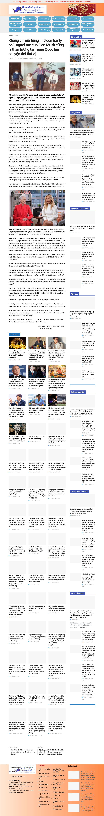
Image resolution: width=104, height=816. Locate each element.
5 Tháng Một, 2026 (14, 617)
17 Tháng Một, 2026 (54, 419)
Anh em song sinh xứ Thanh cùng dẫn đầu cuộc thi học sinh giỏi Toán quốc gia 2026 (82, 228)
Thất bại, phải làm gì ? (58, 19)
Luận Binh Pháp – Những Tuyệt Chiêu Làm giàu (58, 770)
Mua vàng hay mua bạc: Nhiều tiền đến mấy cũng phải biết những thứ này (56, 608)
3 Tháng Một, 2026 (53, 613)
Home (10, 35)
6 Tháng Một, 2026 (14, 588)
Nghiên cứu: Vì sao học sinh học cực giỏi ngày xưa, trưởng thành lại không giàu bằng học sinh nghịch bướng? (56, 522)
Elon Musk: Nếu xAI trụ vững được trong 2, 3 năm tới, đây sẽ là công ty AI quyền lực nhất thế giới (88, 635)
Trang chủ (15, 19)
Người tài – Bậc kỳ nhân (15, 24)
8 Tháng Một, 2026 (53, 529)
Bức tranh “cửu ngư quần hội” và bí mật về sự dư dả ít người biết (36, 698)
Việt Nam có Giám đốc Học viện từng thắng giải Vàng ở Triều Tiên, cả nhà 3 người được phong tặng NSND (17, 522)
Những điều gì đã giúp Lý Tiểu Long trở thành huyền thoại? (17, 492)
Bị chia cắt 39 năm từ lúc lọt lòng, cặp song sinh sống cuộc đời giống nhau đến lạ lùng (82, 314)
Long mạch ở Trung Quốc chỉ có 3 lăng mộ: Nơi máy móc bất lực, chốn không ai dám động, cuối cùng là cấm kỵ (17, 727)
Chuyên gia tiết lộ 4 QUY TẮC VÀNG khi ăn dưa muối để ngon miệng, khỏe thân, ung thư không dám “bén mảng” (36, 670)
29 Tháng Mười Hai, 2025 (55, 704)
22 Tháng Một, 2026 (14, 359)
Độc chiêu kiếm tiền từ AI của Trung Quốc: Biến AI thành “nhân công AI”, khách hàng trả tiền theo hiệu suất (88, 44)
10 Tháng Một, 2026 (34, 500)
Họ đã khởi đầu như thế (73, 30)
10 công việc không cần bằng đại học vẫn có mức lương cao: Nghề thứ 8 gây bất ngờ (88, 72)
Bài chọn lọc (16, 35)
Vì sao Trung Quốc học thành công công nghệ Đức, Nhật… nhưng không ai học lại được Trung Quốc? (56, 727)
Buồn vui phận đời (59, 24)
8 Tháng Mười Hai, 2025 (88, 379)
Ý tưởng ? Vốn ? (73, 19)
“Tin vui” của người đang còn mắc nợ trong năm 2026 (36, 608)
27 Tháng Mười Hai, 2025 (55, 733)
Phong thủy (15, 30)
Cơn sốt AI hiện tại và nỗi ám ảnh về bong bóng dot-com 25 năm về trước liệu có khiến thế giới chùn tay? (17, 670)
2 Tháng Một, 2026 (33, 641)
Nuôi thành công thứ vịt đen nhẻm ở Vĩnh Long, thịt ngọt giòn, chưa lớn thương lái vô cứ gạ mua (81, 511)
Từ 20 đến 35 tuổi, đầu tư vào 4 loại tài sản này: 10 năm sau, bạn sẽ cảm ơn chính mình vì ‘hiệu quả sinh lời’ (56, 355)
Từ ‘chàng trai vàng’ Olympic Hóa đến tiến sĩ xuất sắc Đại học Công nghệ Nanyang (88, 241)
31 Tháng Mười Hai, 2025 (55, 678)
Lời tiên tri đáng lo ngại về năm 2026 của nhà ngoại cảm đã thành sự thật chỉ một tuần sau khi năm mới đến (57, 412)
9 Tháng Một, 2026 (14, 529)
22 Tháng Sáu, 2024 (14, 58)
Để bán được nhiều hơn (87, 24)
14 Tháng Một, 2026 (54, 445)
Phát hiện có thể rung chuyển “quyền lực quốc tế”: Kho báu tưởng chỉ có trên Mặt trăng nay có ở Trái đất (36, 522)
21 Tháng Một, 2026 (34, 361)
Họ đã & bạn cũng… (44, 19)
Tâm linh (29, 24)
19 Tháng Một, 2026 (14, 419)
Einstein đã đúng (87, 281)
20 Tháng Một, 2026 (34, 388)
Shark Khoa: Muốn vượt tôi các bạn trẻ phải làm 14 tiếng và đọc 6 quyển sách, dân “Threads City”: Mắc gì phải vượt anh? (17, 412)
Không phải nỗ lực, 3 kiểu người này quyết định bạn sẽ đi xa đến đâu (36, 410)
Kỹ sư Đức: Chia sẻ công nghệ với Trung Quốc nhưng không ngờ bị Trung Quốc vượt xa (88, 58)
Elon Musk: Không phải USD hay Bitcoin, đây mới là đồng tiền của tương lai (17, 439)
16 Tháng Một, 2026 (14, 443)
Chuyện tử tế (42, 787)
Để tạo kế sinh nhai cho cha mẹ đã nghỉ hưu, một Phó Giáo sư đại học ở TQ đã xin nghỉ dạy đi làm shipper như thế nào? (17, 610)
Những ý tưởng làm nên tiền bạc (59, 783)
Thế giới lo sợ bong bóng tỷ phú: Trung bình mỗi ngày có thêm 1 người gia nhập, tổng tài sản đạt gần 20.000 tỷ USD (37, 494)
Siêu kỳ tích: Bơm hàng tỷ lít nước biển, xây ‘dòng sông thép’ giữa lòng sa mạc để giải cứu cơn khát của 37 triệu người (88, 427)
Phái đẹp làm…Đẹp (58, 30)
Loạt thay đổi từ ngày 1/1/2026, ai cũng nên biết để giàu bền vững (36, 637)
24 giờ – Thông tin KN (29, 19)
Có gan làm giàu (43, 791)
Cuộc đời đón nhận (87, 19)
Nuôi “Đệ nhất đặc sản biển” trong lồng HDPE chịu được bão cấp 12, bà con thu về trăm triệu (88, 543)
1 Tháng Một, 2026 (53, 647)
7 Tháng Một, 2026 (33, 553)
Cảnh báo (30, 30)
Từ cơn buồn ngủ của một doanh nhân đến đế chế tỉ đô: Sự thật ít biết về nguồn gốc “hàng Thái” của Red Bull (36, 355)
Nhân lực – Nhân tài (44, 24)
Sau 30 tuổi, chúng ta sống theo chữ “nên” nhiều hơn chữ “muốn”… (36, 549)
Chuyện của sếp (73, 24)
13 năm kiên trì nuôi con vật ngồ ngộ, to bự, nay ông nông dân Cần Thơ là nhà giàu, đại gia (88, 578)
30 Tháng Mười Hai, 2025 (15, 704)
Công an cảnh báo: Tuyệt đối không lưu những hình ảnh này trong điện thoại (56, 578)
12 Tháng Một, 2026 (54, 472)
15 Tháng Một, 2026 (34, 441)
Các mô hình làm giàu (43, 777)
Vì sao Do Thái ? (88, 30)
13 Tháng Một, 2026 (34, 472)
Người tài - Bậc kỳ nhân (35, 58)
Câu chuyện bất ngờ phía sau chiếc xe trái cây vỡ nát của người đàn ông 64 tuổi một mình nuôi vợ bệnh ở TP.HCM (82, 133)
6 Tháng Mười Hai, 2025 (88, 201)
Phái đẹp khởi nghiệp (44, 30)
